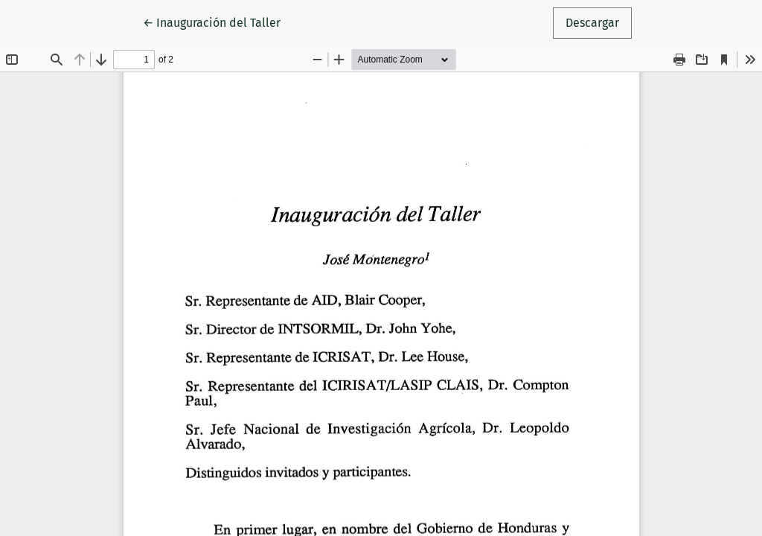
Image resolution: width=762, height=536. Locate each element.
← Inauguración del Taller (218, 21)
